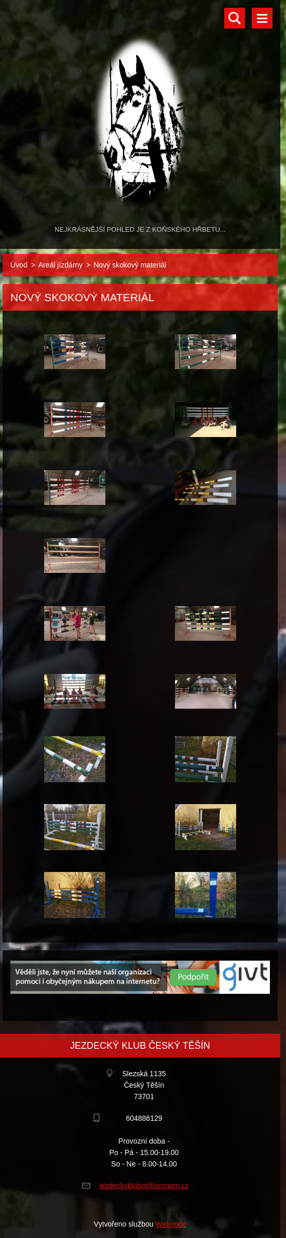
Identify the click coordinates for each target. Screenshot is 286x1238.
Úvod (19, 265)
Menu (262, 18)
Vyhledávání (234, 18)
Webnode (170, 1224)
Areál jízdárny (60, 265)
